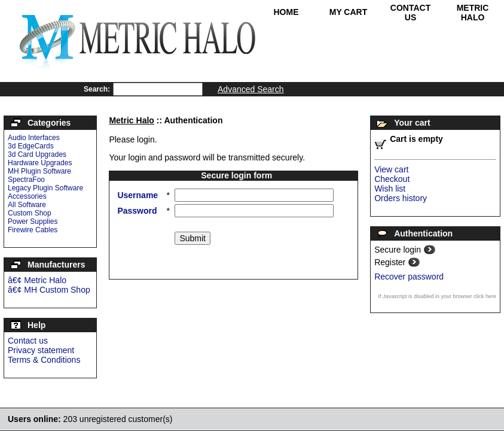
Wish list (389, 188)
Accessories (27, 196)
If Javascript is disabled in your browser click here (437, 296)
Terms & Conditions (44, 360)
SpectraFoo (26, 179)
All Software (27, 205)
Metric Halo (473, 12)
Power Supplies (32, 221)
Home (286, 12)
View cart (391, 169)
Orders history (400, 198)
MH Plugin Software (39, 171)
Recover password (409, 276)
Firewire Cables (32, 230)
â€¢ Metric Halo (37, 280)
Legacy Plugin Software (45, 188)
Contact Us (410, 12)
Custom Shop (29, 213)
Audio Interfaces (34, 137)
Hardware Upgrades (40, 163)
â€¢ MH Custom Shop (49, 290)
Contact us (28, 340)
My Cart (348, 12)
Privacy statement (41, 350)
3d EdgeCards (31, 146)
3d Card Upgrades (37, 154)
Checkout (392, 179)
